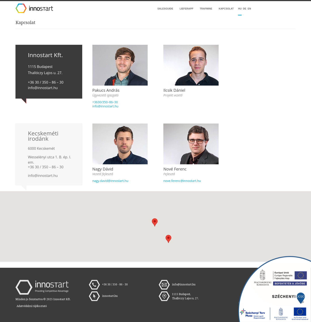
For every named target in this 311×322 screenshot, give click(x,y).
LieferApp (186, 8)
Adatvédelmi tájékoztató (32, 306)
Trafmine (206, 8)
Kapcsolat (226, 8)
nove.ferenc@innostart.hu (182, 181)
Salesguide (165, 8)
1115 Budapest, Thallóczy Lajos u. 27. (185, 296)
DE (244, 8)
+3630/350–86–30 (105, 102)
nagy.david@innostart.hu (110, 181)
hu (240, 8)
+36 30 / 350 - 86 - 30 (115, 284)
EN (249, 8)
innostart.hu (110, 296)
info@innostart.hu (105, 106)
